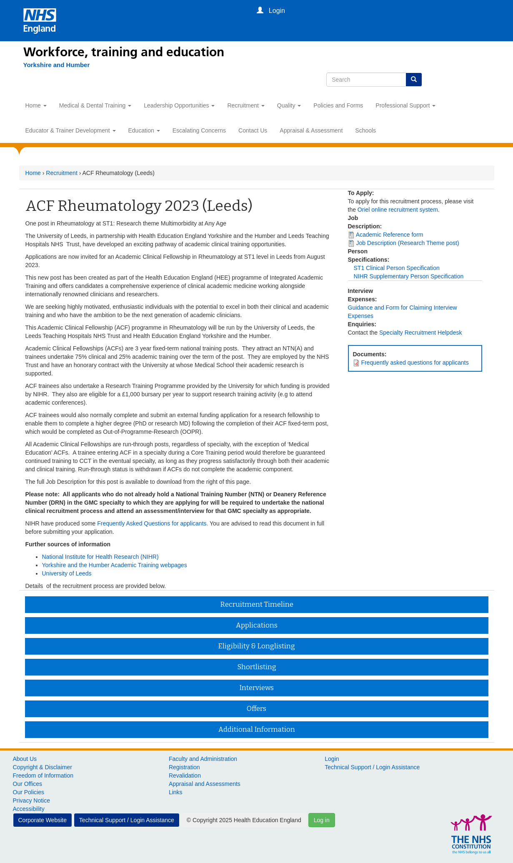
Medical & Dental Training (95, 105)
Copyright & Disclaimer (42, 767)
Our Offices (28, 783)
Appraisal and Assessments (204, 783)
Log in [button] (322, 820)
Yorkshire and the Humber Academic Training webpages (114, 565)
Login (332, 758)
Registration (184, 767)
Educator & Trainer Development (70, 130)
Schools (365, 130)
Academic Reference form (389, 234)
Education (144, 130)
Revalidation (185, 775)
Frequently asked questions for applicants (414, 362)
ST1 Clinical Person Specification (397, 268)
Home (36, 105)
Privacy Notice (31, 800)
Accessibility (29, 808)
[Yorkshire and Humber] (56, 65)
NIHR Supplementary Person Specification (409, 276)
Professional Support (405, 105)
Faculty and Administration (203, 758)
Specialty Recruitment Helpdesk (420, 332)
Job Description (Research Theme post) (407, 243)
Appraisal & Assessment (311, 130)
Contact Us (252, 130)
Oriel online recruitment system (398, 209)
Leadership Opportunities (179, 105)
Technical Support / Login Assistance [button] (126, 820)
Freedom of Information (43, 775)
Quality (289, 105)
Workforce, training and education (123, 52)
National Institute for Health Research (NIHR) (100, 556)
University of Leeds (67, 573)
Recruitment (245, 105)
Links (176, 792)
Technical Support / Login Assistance (372, 767)
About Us (25, 758)
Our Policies (28, 792)
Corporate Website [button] (42, 820)
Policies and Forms (338, 105)
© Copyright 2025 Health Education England (244, 820)
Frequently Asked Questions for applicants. (152, 523)
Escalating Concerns (199, 130)
